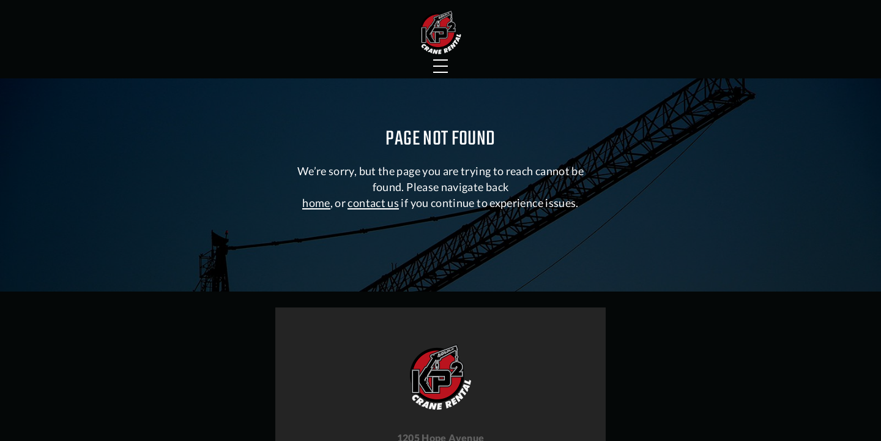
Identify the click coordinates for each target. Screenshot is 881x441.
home (316, 319)
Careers (727, 12)
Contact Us (718, 58)
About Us (614, 58)
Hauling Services (609, 12)
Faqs (528, 58)
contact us (373, 319)
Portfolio (291, 58)
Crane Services (173, 58)
